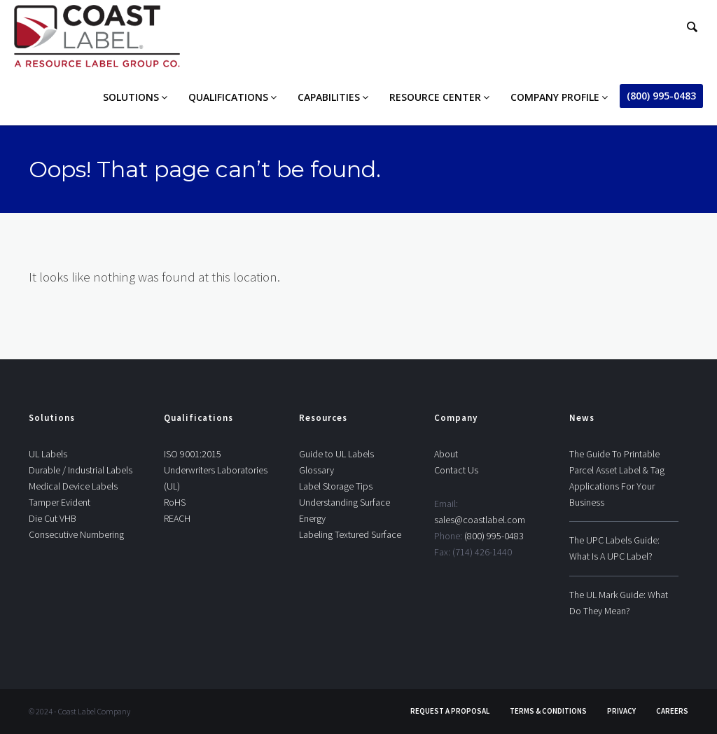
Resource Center (435, 97)
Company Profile (554, 97)
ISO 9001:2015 (192, 454)
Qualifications (228, 97)
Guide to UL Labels (336, 454)
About (446, 454)
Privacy (621, 711)
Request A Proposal (449, 711)
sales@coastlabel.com (479, 519)
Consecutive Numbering (76, 534)
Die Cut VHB (52, 518)
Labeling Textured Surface (350, 534)
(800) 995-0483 (661, 95)
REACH (177, 518)
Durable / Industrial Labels (80, 470)
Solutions (131, 97)
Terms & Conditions (548, 711)
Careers (672, 711)
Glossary (316, 470)
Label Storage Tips (336, 486)
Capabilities (329, 97)
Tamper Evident (59, 502)
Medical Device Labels (73, 486)
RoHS (175, 502)
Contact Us (456, 470)
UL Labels (48, 454)
